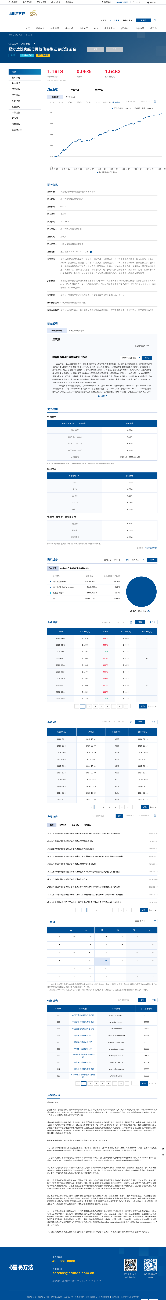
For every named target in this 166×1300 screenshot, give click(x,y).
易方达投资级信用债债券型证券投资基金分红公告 (67, 879)
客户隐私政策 (56, 1297)
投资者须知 (31, 1297)
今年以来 (107, 102)
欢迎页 (103, 20)
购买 (95, 49)
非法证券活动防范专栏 (130, 1297)
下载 (153, 1000)
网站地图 (115, 1297)
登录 (144, 20)
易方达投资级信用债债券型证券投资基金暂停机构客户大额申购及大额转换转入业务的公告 (83, 833)
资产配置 (52, 568)
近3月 (61, 102)
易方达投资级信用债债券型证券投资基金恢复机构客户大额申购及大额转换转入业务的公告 (83, 872)
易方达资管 (27, 2)
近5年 (98, 102)
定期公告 (75, 825)
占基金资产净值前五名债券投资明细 (74, 568)
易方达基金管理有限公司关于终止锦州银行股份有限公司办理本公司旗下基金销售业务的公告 (84, 902)
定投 (114, 49)
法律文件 (62, 825)
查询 (152, 560)
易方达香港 (41, 2)
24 (121, 1084)
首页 (10, 35)
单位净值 (75, 90)
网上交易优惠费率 (151, 548)
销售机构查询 (104, 1297)
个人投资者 (114, 20)
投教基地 (69, 2)
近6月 (70, 102)
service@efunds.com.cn (73, 1273)
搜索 (119, 816)
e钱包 (136, 2)
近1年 (79, 102)
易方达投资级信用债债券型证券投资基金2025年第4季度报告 (71, 864)
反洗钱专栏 (79, 1297)
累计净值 (99, 90)
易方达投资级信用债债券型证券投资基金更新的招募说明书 (70, 849)
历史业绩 (52, 89)
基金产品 (18, 35)
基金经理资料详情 (143, 346)
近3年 (88, 102)
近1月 (52, 102)
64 (121, 910)
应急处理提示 (91, 1297)
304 (119, 707)
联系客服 (106, 2)
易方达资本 (55, 2)
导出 (152, 722)
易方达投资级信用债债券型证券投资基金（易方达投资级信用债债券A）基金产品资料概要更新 (85, 856)
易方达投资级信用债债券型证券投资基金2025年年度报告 (70, 841)
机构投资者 (127, 20)
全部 (52, 825)
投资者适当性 (43, 1297)
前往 (143, 706)
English (151, 2)
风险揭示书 (68, 1297)
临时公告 (88, 825)
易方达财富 (13, 2)
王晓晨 (63, 237)
